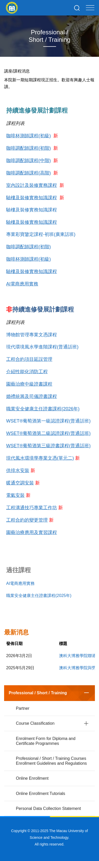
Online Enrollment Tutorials (40, 793)
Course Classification (35, 723)
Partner (22, 708)
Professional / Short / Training (38, 693)
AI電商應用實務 (20, 583)
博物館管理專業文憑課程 (31, 334)
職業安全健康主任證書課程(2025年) (38, 595)
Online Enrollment (32, 778)
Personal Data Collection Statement (48, 808)
